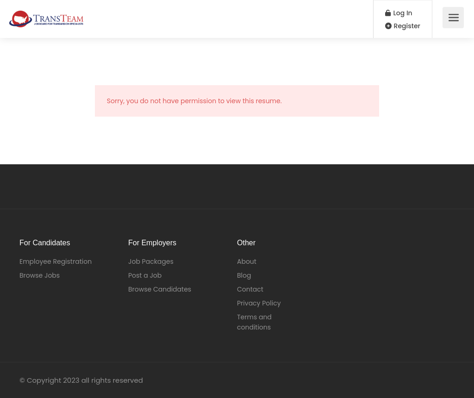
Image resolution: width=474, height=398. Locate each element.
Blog (244, 275)
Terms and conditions (254, 322)
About (246, 261)
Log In (398, 13)
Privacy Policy (259, 303)
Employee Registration (55, 261)
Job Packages (151, 261)
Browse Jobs (39, 275)
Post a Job (145, 275)
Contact (250, 289)
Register (402, 26)
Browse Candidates (159, 289)
